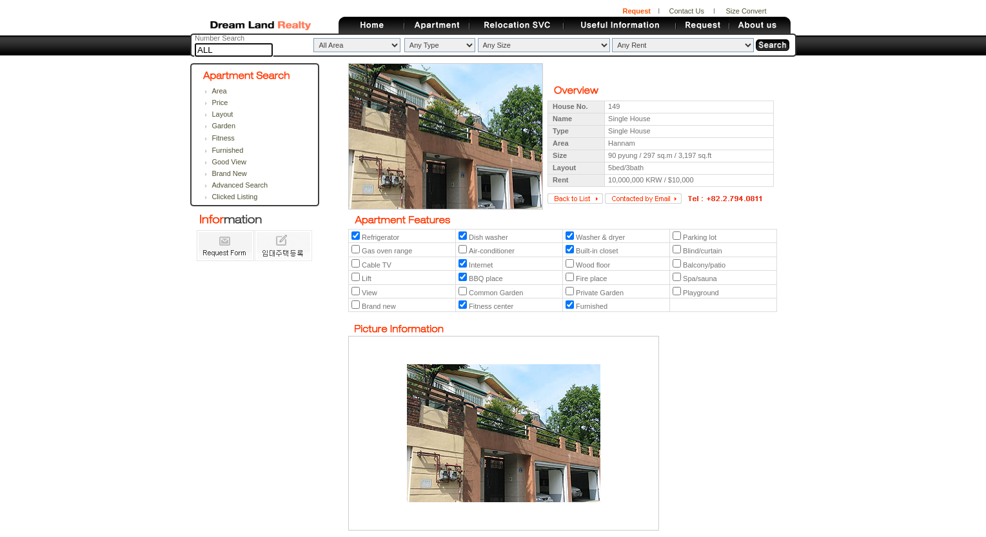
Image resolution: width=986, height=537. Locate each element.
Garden (223, 126)
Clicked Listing (234, 196)
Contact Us (686, 11)
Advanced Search (240, 185)
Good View (229, 162)
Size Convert (745, 11)
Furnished (227, 150)
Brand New (229, 173)
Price (220, 102)
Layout (222, 114)
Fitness (223, 138)
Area (219, 91)
